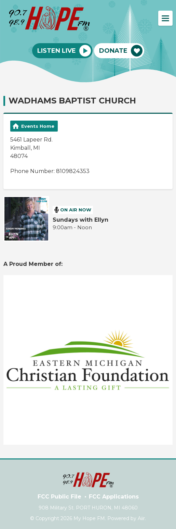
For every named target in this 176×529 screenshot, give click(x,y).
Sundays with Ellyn (80, 220)
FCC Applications (114, 496)
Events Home (37, 126)
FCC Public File (59, 496)
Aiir (141, 518)
